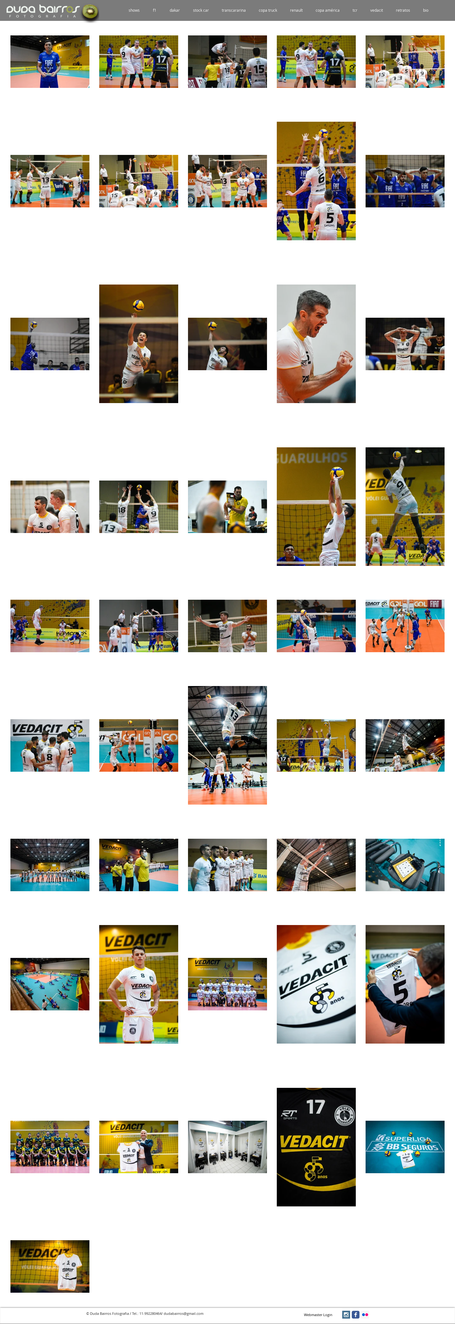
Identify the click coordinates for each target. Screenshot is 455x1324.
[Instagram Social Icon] (346, 1315)
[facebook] (356, 1315)
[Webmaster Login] (318, 1315)
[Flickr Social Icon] (365, 1315)
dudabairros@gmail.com (183, 1313)
